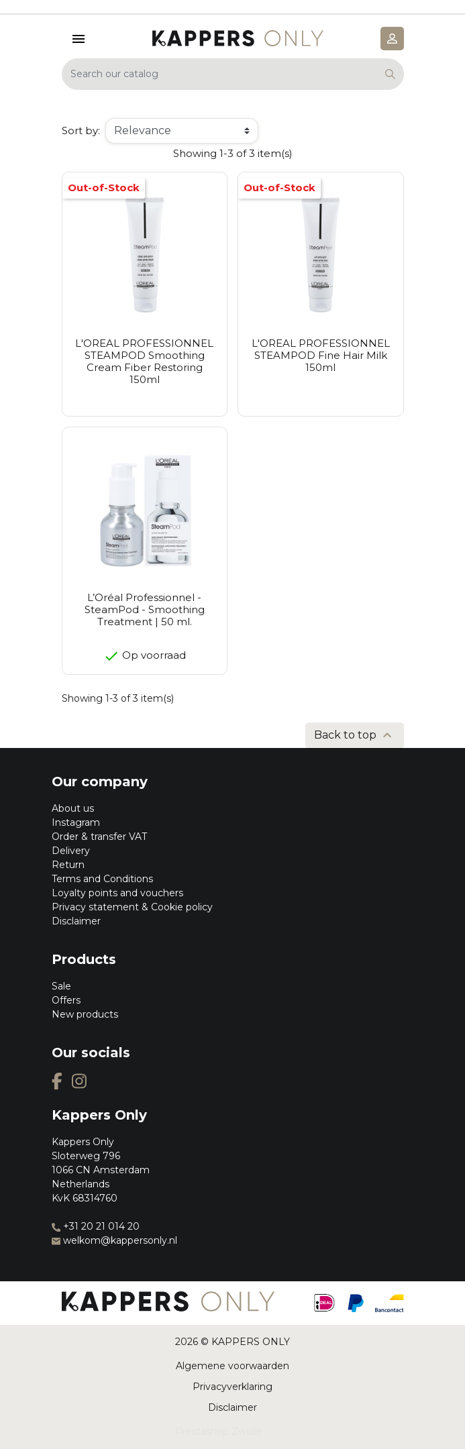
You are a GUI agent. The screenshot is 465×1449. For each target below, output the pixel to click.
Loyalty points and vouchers (117, 893)
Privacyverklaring (232, 1387)
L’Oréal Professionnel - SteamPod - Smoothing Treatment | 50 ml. (145, 609)
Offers (66, 1000)
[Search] (233, 74)
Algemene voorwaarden (232, 1366)
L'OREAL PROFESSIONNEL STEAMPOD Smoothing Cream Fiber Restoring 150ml (144, 361)
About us (73, 808)
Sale (61, 986)
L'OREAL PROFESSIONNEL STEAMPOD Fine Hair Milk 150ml (321, 355)
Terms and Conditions (102, 879)
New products (85, 1014)
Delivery (71, 851)
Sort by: (81, 130)
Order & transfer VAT (99, 836)
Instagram (76, 822)
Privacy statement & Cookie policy (132, 907)
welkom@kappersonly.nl (114, 1240)
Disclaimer (76, 921)
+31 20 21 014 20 (96, 1226)
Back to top (354, 735)
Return (68, 865)
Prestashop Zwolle (218, 1432)
